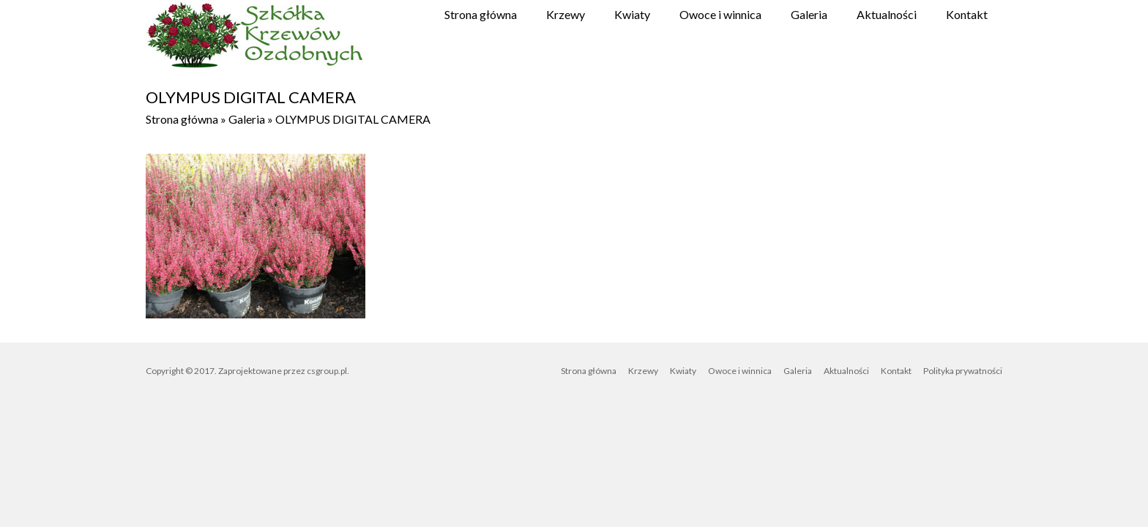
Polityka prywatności (962, 370)
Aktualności (887, 14)
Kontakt (967, 14)
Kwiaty (632, 14)
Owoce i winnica (720, 14)
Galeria (809, 14)
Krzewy (565, 14)
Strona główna (480, 14)
